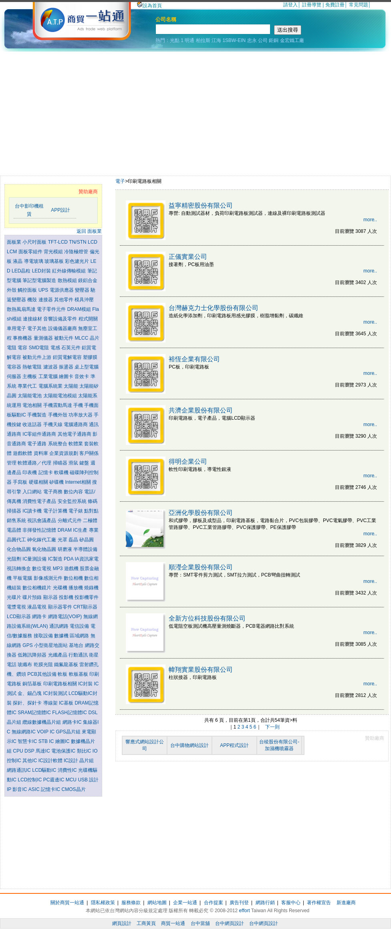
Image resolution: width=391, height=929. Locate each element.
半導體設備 (85, 549)
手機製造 (37, 415)
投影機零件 (87, 597)
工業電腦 (48, 376)
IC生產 (81, 530)
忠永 (252, 40)
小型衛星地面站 (51, 645)
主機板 (30, 376)
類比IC (85, 751)
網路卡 (40, 616)
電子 (120, 181)
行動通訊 (79, 655)
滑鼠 (74, 463)
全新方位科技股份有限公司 (207, 618)
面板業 (14, 242)
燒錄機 (91, 588)
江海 (216, 40)
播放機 (76, 588)
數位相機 (74, 578)
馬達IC (43, 751)
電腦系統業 (51, 386)
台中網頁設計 (229, 923)
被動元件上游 (37, 357)
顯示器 (51, 597)
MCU (72, 780)
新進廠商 (346, 902)
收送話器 (32, 424)
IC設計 (71, 760)
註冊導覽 (311, 5)
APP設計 (60, 210)
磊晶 (74, 540)
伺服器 (14, 376)
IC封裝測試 (56, 693)
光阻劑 (14, 559)
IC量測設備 (35, 559)
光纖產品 (58, 655)
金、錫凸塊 (30, 693)
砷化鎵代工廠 (42, 540)
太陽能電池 (30, 395)
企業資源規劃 (64, 453)
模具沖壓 (84, 299)
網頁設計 (121, 923)
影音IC (20, 789)
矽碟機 (57, 482)
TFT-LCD (58, 242)
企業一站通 (185, 902)
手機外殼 (58, 415)
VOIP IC (46, 732)
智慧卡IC (28, 741)
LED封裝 (42, 271)
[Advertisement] (195, 112)
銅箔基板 (32, 684)
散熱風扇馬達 (22, 309)
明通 (189, 40)
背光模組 (54, 251)
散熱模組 (68, 280)
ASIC (34, 789)
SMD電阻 (39, 347)
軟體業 (76, 443)
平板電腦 (23, 578)
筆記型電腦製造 (39, 280)
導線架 (51, 703)
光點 (174, 40)
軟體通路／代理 (35, 463)
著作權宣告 (319, 902)
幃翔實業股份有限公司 (201, 669)
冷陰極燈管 (76, 251)
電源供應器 (62, 290)
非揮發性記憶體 (39, 530)
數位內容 (74, 492)
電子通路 (37, 443)
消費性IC (68, 770)
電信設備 (80, 626)
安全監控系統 (73, 501)
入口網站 (32, 492)
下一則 (272, 727)
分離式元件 (70, 520)
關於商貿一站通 (67, 902)
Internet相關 (78, 482)
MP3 (58, 568)
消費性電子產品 (39, 501)
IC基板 (67, 703)
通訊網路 (59, 626)
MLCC (82, 338)
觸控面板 (28, 290)
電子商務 (53, 492)
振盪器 (67, 367)
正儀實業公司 (188, 256)
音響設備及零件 (60, 319)
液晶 (18, 261)
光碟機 (61, 588)
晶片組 (86, 760)
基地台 (77, 645)
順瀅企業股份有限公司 (201, 567)
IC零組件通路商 (39, 434)
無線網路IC (24, 732)
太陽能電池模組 (60, 395)
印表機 (30, 472)
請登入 (290, 5)
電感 (55, 347)
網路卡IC (72, 722)
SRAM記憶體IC (35, 712)
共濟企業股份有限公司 (201, 410)
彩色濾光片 (77, 261)
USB (83, 780)
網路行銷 (265, 902)
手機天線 (53, 424)
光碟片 (14, 597)
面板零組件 (31, 251)
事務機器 (23, 338)
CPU (18, 751)
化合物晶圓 (19, 549)
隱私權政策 (103, 902)
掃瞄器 (61, 463)
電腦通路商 (76, 424)
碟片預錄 (32, 597)
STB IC (46, 741)
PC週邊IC (54, 780)
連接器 (46, 299)
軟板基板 (79, 674)
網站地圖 (157, 902)
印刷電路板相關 (60, 684)
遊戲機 (72, 568)
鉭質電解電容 (68, 357)
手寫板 (20, 482)
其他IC (30, 760)
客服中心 (290, 902)
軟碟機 (62, 472)
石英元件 (71, 347)
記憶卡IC (51, 789)
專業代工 (28, 386)
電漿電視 (17, 607)
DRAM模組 (80, 309)
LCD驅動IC (44, 770)
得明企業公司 (188, 461)
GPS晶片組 (69, 732)
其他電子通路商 (75, 434)
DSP (30, 751)
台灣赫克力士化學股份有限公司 (213, 307)
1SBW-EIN (234, 40)
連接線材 (33, 319)
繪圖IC (63, 741)
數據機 (62, 636)
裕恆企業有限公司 (194, 359)
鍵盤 (84, 463)
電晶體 (14, 530)
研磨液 (65, 549)
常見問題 (358, 5)
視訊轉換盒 (19, 568)
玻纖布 (25, 664)
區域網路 (80, 636)
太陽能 (71, 386)
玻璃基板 (54, 261)
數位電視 (42, 568)
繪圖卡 (67, 376)
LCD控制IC (30, 780)
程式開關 (88, 319)
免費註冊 (335, 5)
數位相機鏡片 (37, 588)
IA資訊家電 (86, 559)
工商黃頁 (146, 923)
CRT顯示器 (85, 607)
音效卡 (82, 376)
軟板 (63, 674)
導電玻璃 (34, 261)
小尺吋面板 (35, 242)
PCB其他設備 (42, 674)
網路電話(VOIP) (65, 616)
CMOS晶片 (74, 789)
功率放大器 (81, 415)
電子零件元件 (52, 309)
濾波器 (51, 367)
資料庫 (41, 453)
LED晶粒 (22, 271)
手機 (78, 405)
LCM (12, 251)
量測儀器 (44, 338)
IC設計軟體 (51, 760)
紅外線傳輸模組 (69, 271)
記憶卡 (46, 472)
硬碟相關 (39, 482)
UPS (44, 290)
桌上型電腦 (87, 367)
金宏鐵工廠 (292, 40)
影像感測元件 (49, 578)
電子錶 (76, 511)
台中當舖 (200, 923)
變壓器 (83, 290)
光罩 (63, 540)
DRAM (65, 530)
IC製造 (56, 559)
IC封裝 (86, 684)
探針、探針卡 (28, 703)
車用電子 (17, 328)
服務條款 (131, 902)
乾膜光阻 (44, 664)
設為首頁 (149, 5)
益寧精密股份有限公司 (201, 205)
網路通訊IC (19, 770)
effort (244, 910)
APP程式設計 (234, 745)
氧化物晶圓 (44, 549)
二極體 (90, 520)
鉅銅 (273, 40)
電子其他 (37, 328)
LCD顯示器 (19, 616)
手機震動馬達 (58, 405)
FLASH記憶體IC (70, 712)
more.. (370, 219)
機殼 (32, 299)
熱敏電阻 (32, 367)
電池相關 (32, 405)
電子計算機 (56, 511)
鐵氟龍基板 (66, 664)
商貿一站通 (173, 923)
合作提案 (213, 902)
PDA (69, 559)
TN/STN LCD (83, 242)
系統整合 (58, 443)
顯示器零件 (60, 607)
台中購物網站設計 (189, 745)
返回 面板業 (89, 231)
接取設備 (44, 636)
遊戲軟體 (23, 453)
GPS (28, 645)
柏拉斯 (203, 40)
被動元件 (64, 338)
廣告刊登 (239, 902)
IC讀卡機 (32, 511)
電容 (23, 347)
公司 (263, 40)
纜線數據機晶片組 (42, 722)
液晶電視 (37, 607)
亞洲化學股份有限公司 (201, 512)
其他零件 (64, 299)
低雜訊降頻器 (33, 655)
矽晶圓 (86, 540)
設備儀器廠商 (63, 328)
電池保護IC (64, 751)
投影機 (67, 597)
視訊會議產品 (42, 520)
